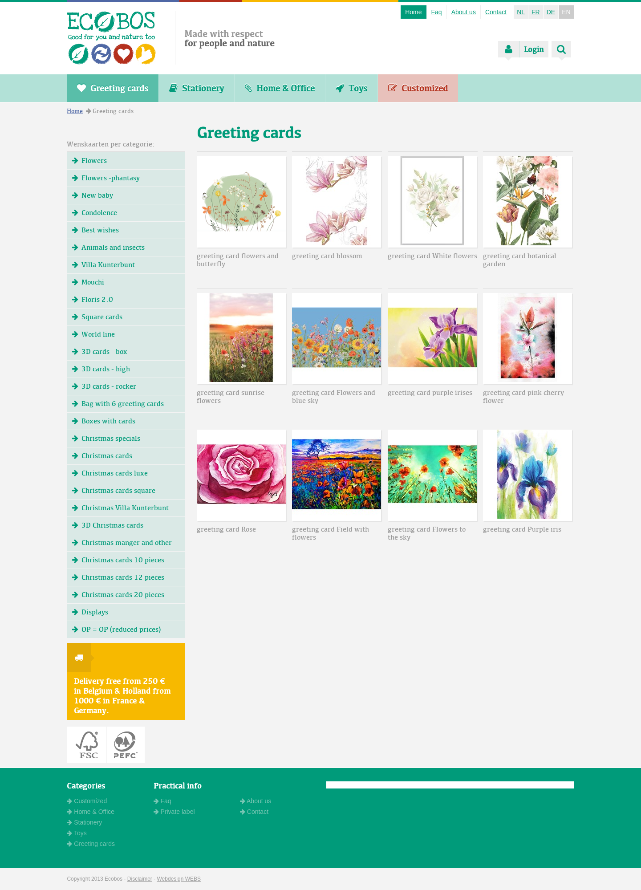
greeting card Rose (226, 529)
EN (566, 12)
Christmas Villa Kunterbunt (120, 508)
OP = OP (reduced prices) (116, 629)
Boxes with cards (103, 421)
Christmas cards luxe (110, 473)
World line (93, 334)
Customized (418, 88)
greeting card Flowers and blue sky (333, 396)
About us (463, 12)
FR (535, 12)
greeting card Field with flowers (330, 533)
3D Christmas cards (107, 525)
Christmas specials (106, 438)
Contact (496, 12)
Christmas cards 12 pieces (118, 577)
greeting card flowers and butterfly (238, 260)
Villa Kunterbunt (103, 264)
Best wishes (95, 230)
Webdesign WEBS (179, 879)
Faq (436, 12)
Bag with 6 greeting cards (118, 403)
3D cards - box (99, 351)
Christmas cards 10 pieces (118, 560)
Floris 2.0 (92, 299)
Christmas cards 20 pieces (118, 594)
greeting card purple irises (430, 392)
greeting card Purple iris (522, 529)
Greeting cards (112, 88)
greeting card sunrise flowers (230, 396)
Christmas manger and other (122, 542)
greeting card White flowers (432, 256)
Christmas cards (102, 455)
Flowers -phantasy (106, 178)
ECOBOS (111, 38)
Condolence (94, 212)
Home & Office (280, 88)
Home (413, 12)
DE (551, 12)
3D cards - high (101, 369)
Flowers (89, 160)
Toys (351, 88)
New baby (92, 195)
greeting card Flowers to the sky (427, 533)
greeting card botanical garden (519, 260)
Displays (90, 612)
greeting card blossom (327, 256)
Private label (174, 811)
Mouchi (88, 282)
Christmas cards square (113, 490)
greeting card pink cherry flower (523, 396)
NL (521, 12)
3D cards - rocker (104, 386)
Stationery (196, 88)
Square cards (97, 317)
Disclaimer (139, 879)
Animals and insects (108, 247)
